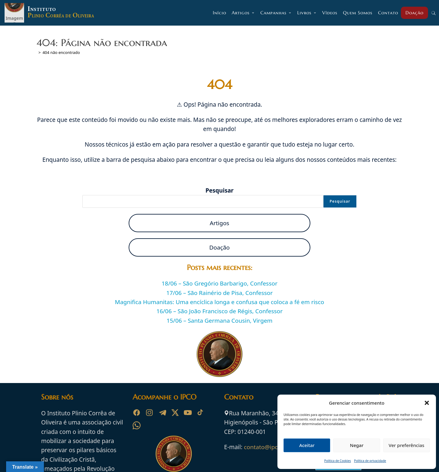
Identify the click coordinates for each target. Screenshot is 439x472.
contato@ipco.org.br (272, 447)
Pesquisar (219, 190)
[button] (427, 403)
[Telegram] (162, 413)
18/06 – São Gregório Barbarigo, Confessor (219, 283)
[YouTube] (188, 413)
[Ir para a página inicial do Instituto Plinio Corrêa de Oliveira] (173, 453)
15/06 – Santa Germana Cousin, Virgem (219, 321)
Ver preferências (406, 445)
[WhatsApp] (137, 425)
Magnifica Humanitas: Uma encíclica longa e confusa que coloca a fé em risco (219, 302)
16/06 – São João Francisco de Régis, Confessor (219, 311)
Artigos (219, 223)
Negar (356, 445)
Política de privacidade (370, 461)
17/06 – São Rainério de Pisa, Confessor (219, 293)
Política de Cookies (337, 461)
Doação (219, 247)
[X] (175, 413)
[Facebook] (137, 413)
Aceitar (307, 445)
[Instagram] (149, 413)
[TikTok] (201, 413)
